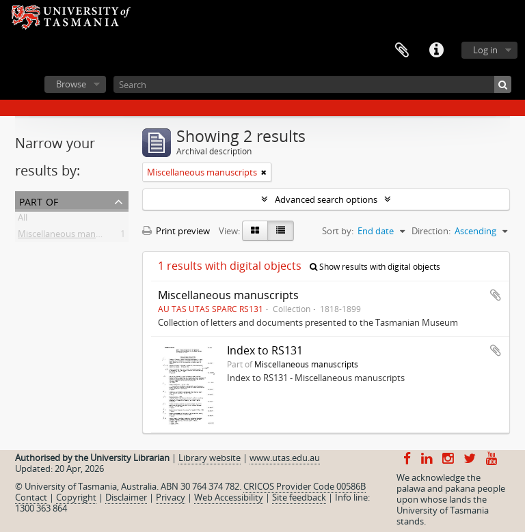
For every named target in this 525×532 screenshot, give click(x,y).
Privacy (170, 497)
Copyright (76, 497)
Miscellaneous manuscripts (73, 236)
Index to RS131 (265, 350)
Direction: (431, 231)
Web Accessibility (228, 497)
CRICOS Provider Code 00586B (304, 486)
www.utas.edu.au (285, 457)
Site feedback (299, 497)
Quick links (436, 50)
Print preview (176, 231)
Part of (38, 200)
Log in (485, 50)
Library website (209, 457)
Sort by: (337, 231)
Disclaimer (126, 497)
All (22, 220)
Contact (31, 497)
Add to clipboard (495, 295)
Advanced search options (326, 199)
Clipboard (402, 50)
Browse (71, 84)
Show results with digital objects (375, 266)
